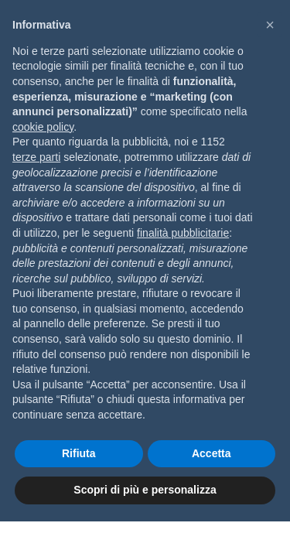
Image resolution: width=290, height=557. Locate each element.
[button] (270, 24)
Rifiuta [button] (79, 453)
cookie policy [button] (42, 127)
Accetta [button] (211, 453)
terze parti (36, 157)
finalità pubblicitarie (183, 233)
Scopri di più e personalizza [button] (144, 490)
